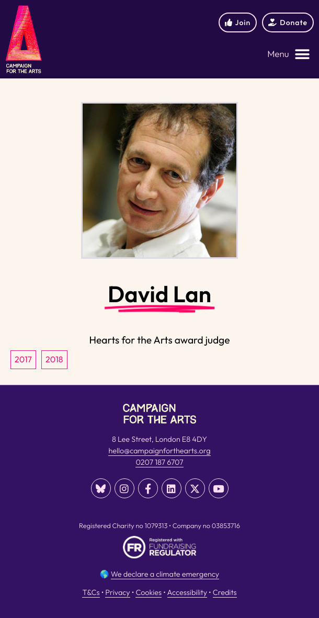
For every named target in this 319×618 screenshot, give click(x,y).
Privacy (117, 592)
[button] (289, 54)
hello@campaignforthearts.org (159, 450)
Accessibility (187, 592)
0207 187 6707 (159, 462)
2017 (23, 359)
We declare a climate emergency (165, 574)
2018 (54, 359)
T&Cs (90, 592)
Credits (225, 592)
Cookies (148, 592)
